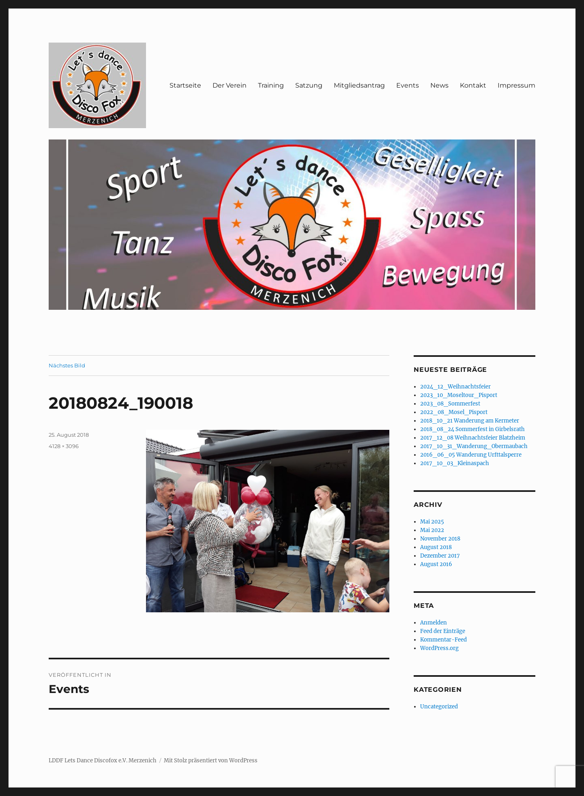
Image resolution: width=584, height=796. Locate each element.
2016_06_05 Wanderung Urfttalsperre (471, 454)
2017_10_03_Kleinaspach (454, 463)
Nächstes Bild (67, 365)
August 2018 (436, 547)
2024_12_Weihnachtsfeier (455, 386)
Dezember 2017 (440, 555)
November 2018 (440, 538)
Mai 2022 (432, 530)
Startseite (185, 85)
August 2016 (436, 564)
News (439, 85)
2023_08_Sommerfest (450, 403)
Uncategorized (439, 706)
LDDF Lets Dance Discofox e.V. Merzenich (103, 760)
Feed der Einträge (442, 631)
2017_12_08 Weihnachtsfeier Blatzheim (472, 437)
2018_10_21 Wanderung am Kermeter (469, 420)
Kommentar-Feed (443, 639)
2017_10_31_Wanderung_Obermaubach (474, 446)
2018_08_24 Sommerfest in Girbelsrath (472, 429)
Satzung (308, 85)
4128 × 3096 (64, 446)
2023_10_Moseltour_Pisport (458, 395)
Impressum (516, 85)
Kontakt (473, 85)
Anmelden (433, 622)
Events (407, 85)
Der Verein (230, 85)
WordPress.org (439, 648)
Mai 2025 (432, 521)
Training (271, 85)
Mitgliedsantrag (359, 85)
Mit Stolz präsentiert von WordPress (211, 760)
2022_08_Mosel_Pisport (453, 412)
